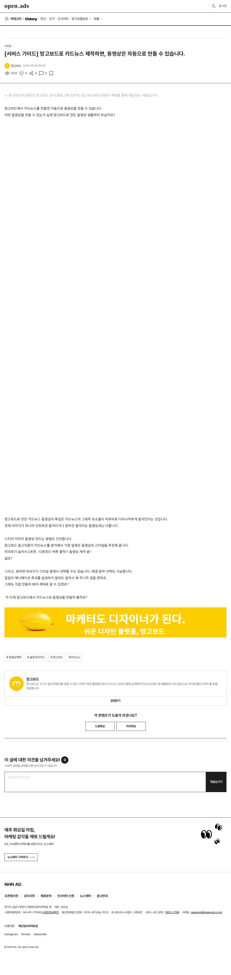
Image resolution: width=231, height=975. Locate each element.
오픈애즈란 (11, 896)
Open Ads (17, 6)
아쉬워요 (131, 726)
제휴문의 (46, 896)
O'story (31, 19)
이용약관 (9, 926)
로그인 (222, 6)
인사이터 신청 (65, 896)
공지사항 (29, 896)
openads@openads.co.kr (206, 912)
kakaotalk (40, 934)
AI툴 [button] (96, 19)
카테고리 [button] (13, 19)
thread (25, 934)
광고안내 (102, 896)
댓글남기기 (216, 782)
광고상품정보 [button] (80, 19)
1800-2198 (172, 912)
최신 (43, 19)
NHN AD (13, 884)
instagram (11, 934)
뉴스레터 (85, 896)
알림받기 (115, 700)
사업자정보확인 (50, 912)
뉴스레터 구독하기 (21, 857)
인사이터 (63, 19)
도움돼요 (100, 726)
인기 (52, 19)
